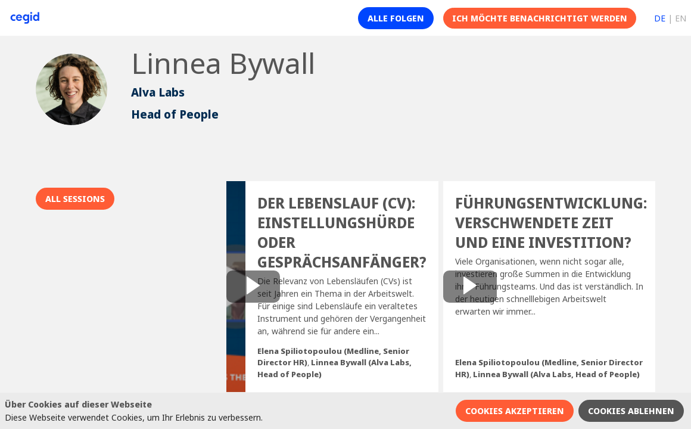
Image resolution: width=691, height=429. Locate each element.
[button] (396, 18)
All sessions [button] (75, 198)
